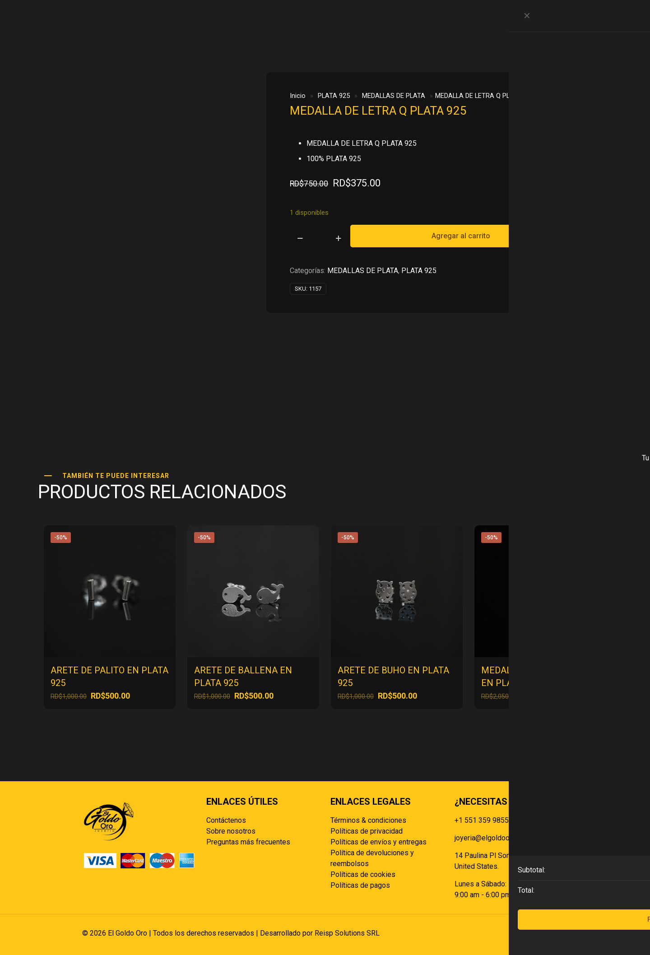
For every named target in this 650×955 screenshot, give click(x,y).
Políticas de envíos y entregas (378, 842)
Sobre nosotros (230, 831)
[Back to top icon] (558, 933)
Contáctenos (226, 820)
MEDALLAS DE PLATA (393, 96)
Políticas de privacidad (366, 831)
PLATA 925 (334, 96)
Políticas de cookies (362, 874)
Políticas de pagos (360, 885)
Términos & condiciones (368, 820)
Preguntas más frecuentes (248, 842)
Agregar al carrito (461, 236)
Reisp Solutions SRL (347, 933)
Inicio (298, 96)
